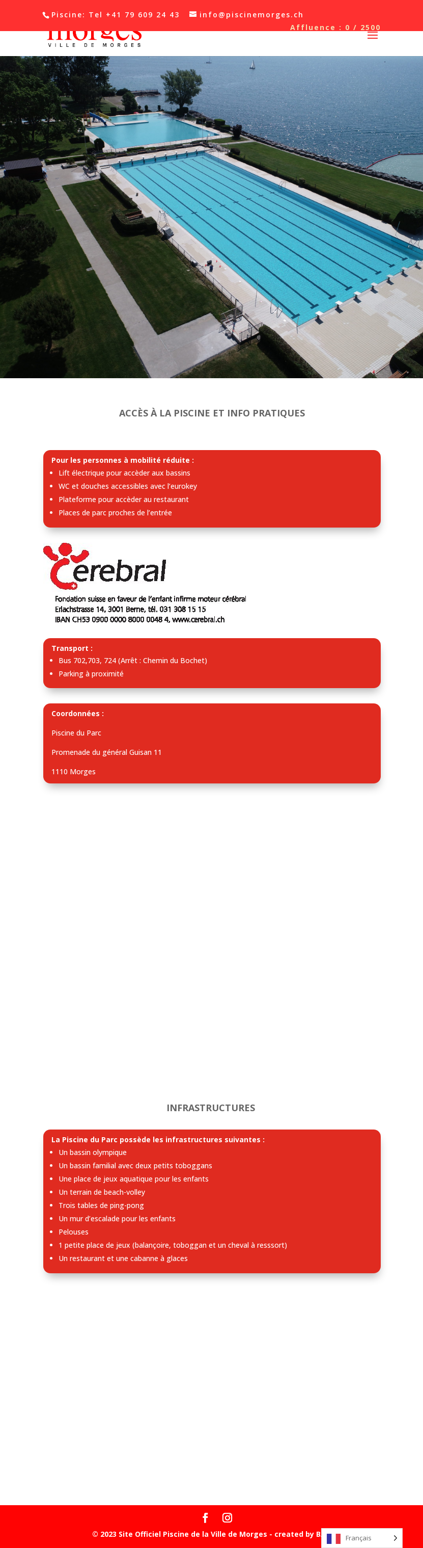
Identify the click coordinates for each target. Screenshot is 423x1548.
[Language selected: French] (362, 1538)
